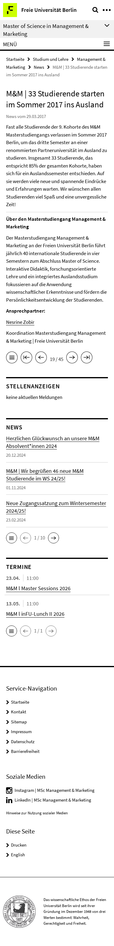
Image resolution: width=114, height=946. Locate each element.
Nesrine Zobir (20, 322)
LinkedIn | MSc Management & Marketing (53, 800)
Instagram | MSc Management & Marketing (55, 790)
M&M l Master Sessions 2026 (38, 588)
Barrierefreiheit (25, 751)
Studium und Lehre (50, 59)
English (18, 855)
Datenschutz (22, 741)
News (39, 67)
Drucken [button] (18, 845)
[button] (11, 538)
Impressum (21, 731)
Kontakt (18, 712)
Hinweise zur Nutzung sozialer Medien (37, 813)
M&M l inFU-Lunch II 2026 (35, 613)
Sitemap (19, 722)
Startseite (15, 59)
